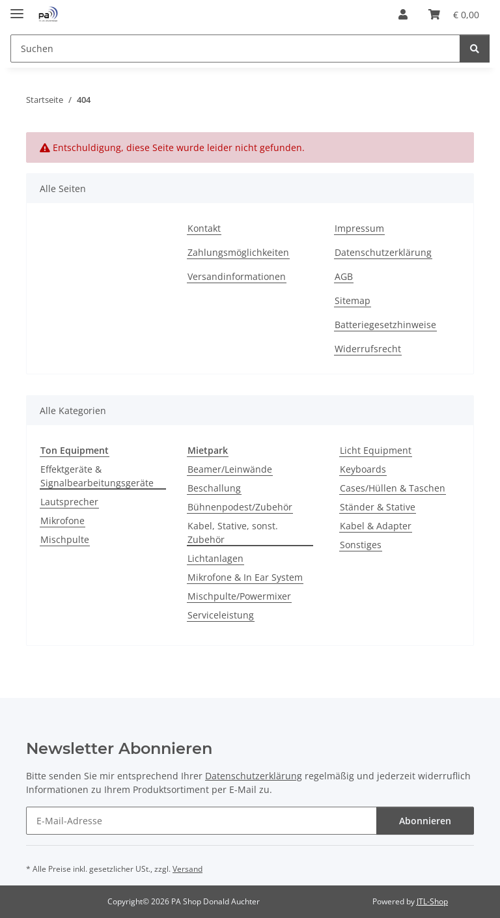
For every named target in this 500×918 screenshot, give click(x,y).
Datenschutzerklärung (383, 252)
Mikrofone (62, 520)
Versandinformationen (237, 276)
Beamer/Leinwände (230, 469)
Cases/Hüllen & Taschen (392, 488)
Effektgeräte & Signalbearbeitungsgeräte (97, 476)
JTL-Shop (432, 901)
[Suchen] (475, 49)
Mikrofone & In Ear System (245, 577)
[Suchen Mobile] (235, 49)
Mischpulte (64, 539)
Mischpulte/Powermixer (239, 596)
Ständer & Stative (377, 507)
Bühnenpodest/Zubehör (240, 507)
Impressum (359, 228)
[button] (403, 14)
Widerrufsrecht (368, 348)
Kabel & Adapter (375, 526)
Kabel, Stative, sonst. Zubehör (233, 533)
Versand (187, 868)
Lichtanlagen (215, 558)
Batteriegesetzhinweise (385, 324)
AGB (344, 276)
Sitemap (352, 300)
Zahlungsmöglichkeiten (238, 252)
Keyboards (363, 469)
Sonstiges (361, 544)
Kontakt (204, 228)
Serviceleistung (221, 615)
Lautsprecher (69, 501)
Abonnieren (425, 820)
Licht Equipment (375, 450)
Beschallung (214, 488)
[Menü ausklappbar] (16, 8)
